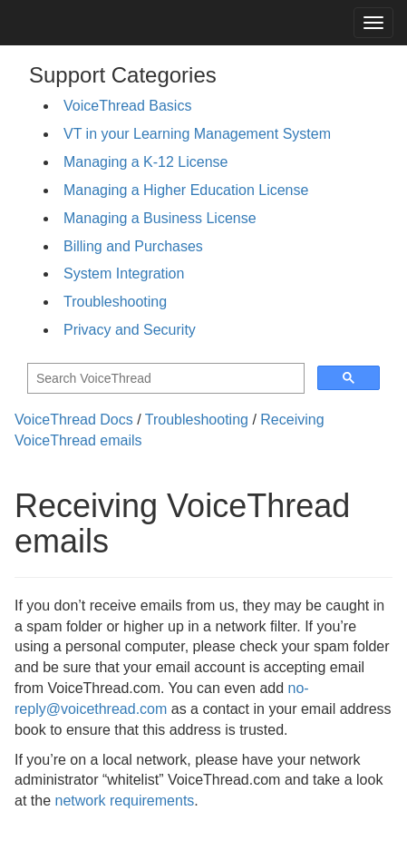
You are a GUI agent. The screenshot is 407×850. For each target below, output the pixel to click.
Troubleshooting (115, 301)
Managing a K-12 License (145, 162)
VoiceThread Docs (74, 419)
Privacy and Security (129, 329)
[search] (164, 378)
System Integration (123, 273)
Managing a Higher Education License (185, 190)
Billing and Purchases (133, 246)
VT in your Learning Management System (197, 134)
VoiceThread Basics (127, 105)
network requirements (124, 800)
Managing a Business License (160, 218)
